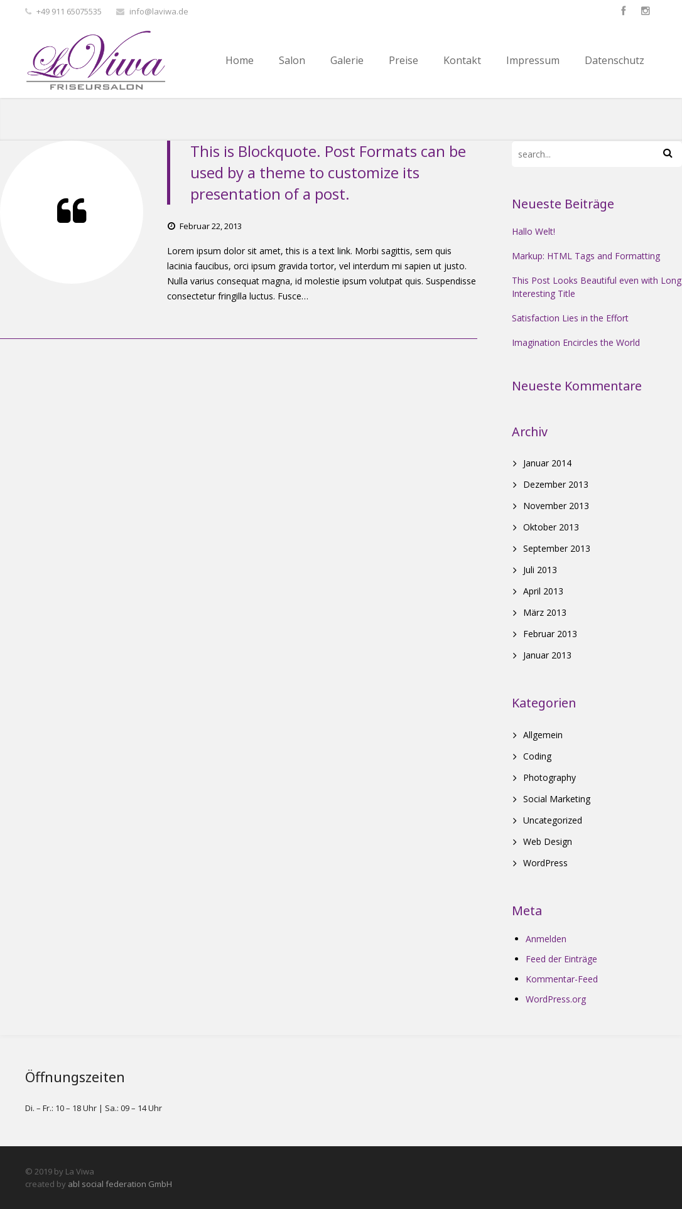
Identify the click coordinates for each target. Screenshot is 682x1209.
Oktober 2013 (551, 527)
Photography (549, 777)
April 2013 (543, 591)
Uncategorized (552, 820)
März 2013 (544, 612)
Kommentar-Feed (562, 979)
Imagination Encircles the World (576, 342)
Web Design (547, 841)
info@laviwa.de (158, 11)
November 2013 (556, 506)
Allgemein (543, 735)
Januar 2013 (547, 655)
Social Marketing (556, 799)
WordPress (545, 863)
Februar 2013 (550, 634)
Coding (537, 756)
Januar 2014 (547, 463)
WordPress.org (556, 999)
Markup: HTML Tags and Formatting (586, 256)
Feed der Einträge (561, 959)
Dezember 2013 (555, 484)
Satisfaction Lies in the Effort (570, 318)
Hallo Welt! (533, 231)
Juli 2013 (540, 570)
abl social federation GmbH (120, 1184)
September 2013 (556, 548)
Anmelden (546, 939)
